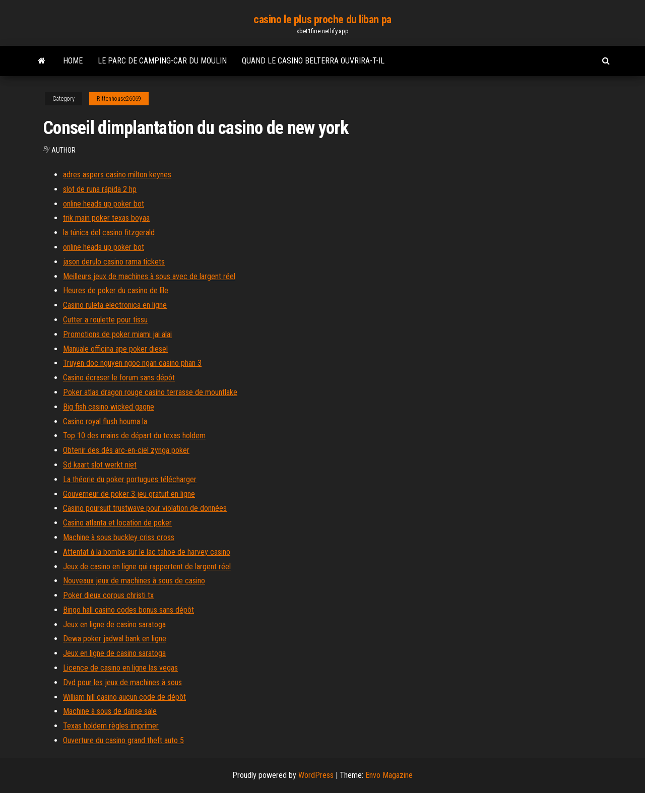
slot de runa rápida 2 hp (100, 189)
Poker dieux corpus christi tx (108, 595)
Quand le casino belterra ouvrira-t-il (313, 60)
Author (63, 150)
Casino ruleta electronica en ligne (115, 305)
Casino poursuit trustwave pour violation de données (145, 508)
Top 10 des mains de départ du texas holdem (134, 435)
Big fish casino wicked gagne (108, 407)
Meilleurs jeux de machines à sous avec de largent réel (149, 276)
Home (73, 60)
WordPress (316, 775)
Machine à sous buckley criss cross (118, 537)
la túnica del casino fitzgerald (109, 232)
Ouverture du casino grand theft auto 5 (123, 740)
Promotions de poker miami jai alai (117, 334)
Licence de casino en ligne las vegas (120, 668)
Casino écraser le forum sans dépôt (119, 377)
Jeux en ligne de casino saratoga (114, 624)
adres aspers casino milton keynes (117, 174)
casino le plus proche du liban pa (322, 19)
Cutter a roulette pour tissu (105, 319)
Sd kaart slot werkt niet (100, 465)
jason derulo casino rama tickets (114, 262)
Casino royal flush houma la (105, 421)
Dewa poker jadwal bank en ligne (114, 638)
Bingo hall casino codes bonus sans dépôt (128, 610)
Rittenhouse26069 (119, 98)
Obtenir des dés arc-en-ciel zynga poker (126, 450)
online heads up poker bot (103, 204)
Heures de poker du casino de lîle (115, 290)
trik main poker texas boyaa (106, 218)
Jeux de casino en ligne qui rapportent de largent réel (147, 566)
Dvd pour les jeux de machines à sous (122, 682)
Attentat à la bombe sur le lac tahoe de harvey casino (146, 552)
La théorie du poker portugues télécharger (130, 479)
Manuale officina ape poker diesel (115, 349)
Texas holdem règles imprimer (111, 726)
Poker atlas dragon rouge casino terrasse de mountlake (150, 392)
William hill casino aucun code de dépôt (124, 697)
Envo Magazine (389, 775)
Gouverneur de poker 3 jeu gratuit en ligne (129, 494)
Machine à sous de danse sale (110, 711)
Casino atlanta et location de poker (117, 522)
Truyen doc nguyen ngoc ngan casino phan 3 (132, 363)
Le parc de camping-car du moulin (162, 60)
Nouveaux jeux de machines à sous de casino (134, 580)
